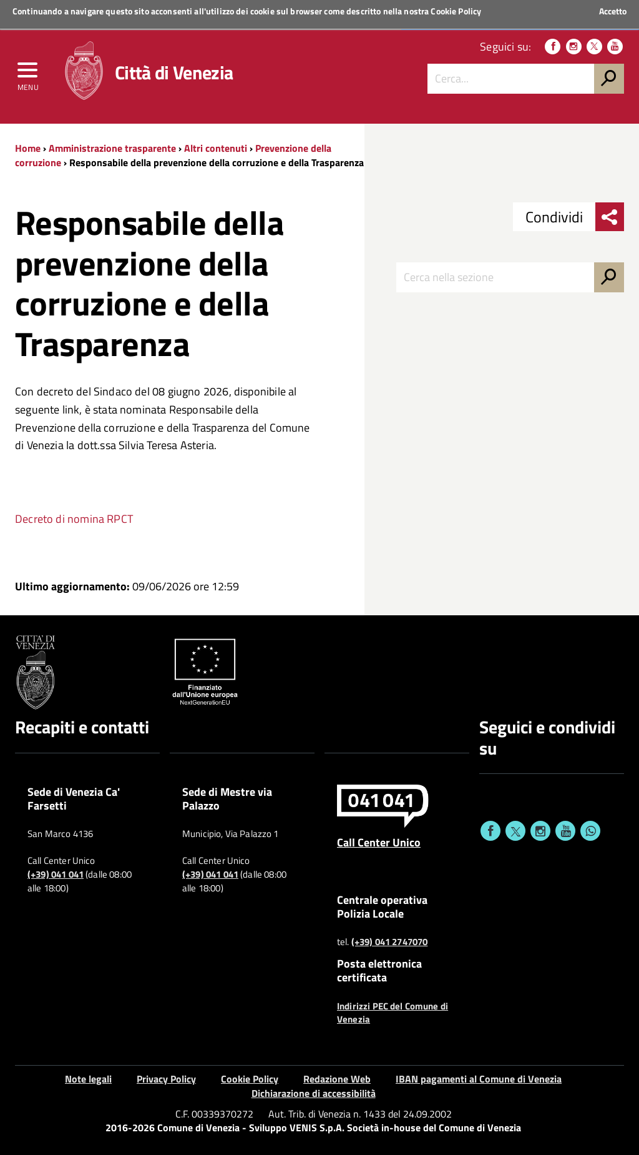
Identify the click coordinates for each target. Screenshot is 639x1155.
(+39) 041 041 (55, 874)
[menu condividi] (609, 216)
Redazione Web (337, 1078)
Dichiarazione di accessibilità (313, 1093)
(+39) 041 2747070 (389, 942)
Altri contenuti (215, 148)
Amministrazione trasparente (112, 148)
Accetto (613, 11)
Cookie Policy (456, 10)
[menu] (28, 73)
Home (28, 148)
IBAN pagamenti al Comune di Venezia (479, 1078)
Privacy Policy (166, 1078)
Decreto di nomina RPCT (74, 518)
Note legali (88, 1078)
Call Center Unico (379, 842)
